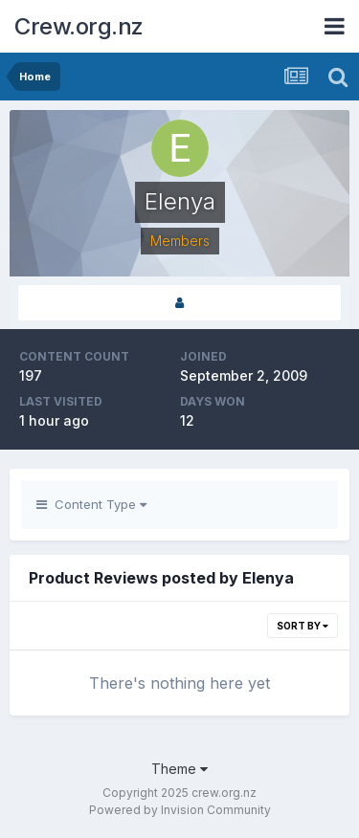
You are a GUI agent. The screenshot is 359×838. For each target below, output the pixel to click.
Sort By (302, 625)
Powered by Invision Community (180, 810)
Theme (179, 769)
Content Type (91, 504)
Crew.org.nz (79, 26)
